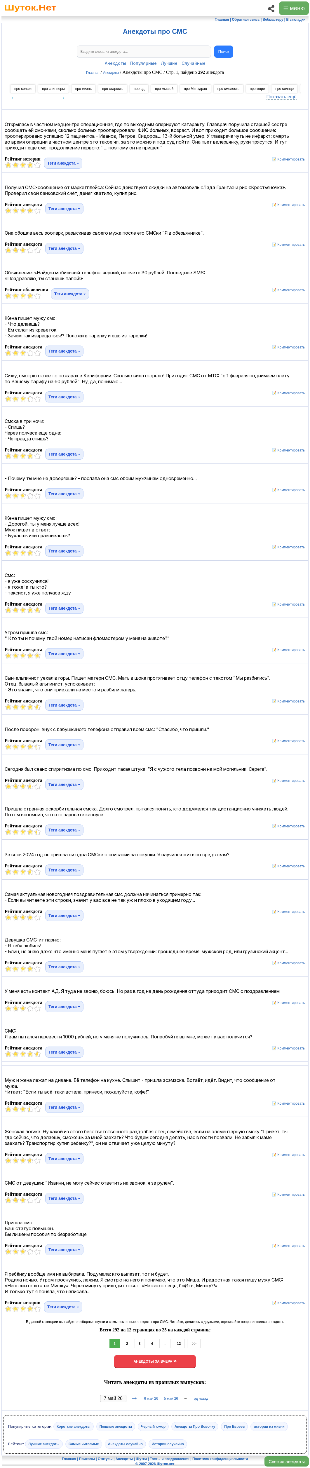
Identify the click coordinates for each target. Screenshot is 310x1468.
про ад (139, 89)
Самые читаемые (84, 1444)
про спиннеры (53, 89)
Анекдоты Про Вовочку (195, 1427)
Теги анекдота (63, 163)
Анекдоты (115, 63)
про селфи (23, 89)
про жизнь (83, 89)
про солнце (284, 89)
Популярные (143, 63)
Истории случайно (168, 1444)
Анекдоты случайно (125, 1444)
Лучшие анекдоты (44, 1444)
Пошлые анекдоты (116, 1427)
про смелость (228, 89)
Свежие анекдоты (287, 1461)
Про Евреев (234, 1427)
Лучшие (169, 63)
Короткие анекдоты (73, 1427)
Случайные (193, 63)
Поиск (223, 51)
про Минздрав (195, 89)
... (164, 1344)
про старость (112, 89)
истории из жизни (269, 1427)
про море (257, 89)
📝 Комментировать (287, 159)
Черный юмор (153, 1427)
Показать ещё (282, 96)
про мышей (164, 89)
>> (193, 1344)
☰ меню (294, 8)
